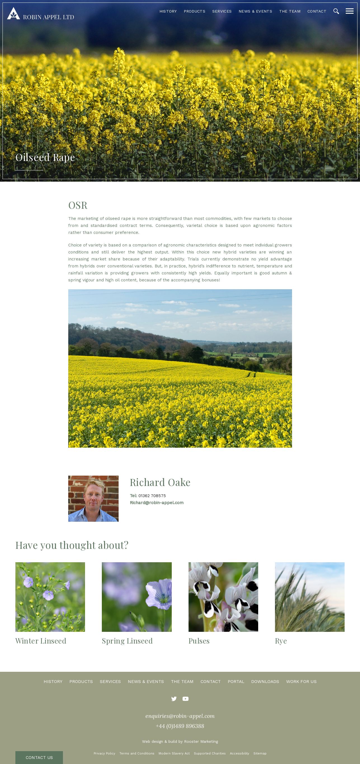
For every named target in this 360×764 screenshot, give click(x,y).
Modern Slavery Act (174, 753)
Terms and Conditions (136, 753)
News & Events (255, 11)
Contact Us (39, 757)
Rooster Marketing (201, 741)
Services (222, 11)
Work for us (301, 681)
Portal (236, 681)
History (168, 11)
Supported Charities (210, 753)
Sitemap (260, 753)
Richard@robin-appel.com (156, 502)
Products (194, 11)
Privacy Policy (104, 753)
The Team (289, 11)
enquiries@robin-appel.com (180, 715)
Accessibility (239, 753)
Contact (316, 11)
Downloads (265, 681)
